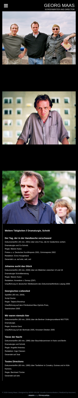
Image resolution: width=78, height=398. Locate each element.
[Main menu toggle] (6, 5)
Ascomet (71, 392)
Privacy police (44, 395)
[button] (4, 394)
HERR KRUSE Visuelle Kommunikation (43, 392)
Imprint (31, 395)
